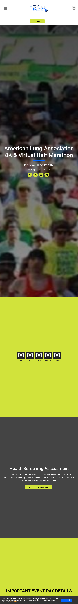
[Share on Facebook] (30, 175)
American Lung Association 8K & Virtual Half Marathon (39, 151)
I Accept (66, 600)
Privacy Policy (13, 601)
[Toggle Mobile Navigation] (5, 8)
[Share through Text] (46, 175)
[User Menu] (74, 8)
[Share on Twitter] (35, 175)
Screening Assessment (38, 487)
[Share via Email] (41, 175)
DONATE (37, 21)
